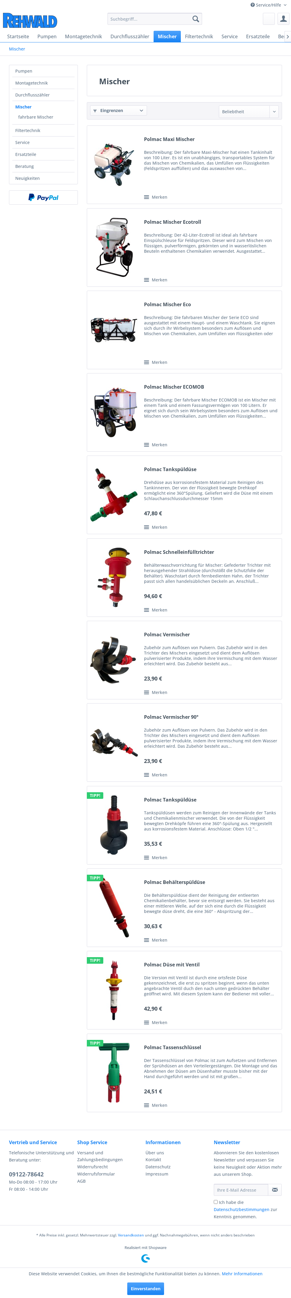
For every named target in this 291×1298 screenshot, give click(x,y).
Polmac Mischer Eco (167, 304)
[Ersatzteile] (258, 36)
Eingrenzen (108, 110)
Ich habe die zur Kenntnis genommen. (245, 1209)
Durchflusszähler (32, 95)
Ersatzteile (25, 154)
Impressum (157, 1174)
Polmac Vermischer (167, 635)
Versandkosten (131, 1235)
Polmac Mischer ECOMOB (174, 387)
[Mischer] (167, 36)
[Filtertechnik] (199, 36)
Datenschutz (158, 1167)
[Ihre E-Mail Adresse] (241, 1190)
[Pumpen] (47, 36)
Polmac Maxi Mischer (169, 139)
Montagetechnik (31, 83)
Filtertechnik (27, 130)
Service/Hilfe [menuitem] (266, 5)
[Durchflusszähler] (130, 36)
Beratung (24, 166)
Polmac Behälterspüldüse (174, 882)
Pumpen (23, 71)
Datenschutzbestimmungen (241, 1209)
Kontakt (153, 1159)
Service (22, 142)
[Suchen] (196, 19)
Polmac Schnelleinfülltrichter (179, 552)
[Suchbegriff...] (154, 19)
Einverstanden (145, 1288)
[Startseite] (18, 36)
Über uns (155, 1153)
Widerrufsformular (96, 1174)
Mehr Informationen (242, 1273)
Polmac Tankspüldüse (170, 469)
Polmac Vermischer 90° (171, 717)
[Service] (229, 36)
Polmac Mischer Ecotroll (172, 222)
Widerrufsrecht (92, 1167)
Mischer (23, 107)
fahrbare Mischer (35, 117)
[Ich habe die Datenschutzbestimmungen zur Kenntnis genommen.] (216, 1202)
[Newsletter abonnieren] (275, 1190)
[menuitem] (154, 19)
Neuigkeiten (27, 178)
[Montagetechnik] (83, 36)
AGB (81, 1181)
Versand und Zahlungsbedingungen (100, 1156)
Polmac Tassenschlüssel (172, 1047)
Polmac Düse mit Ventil (172, 965)
